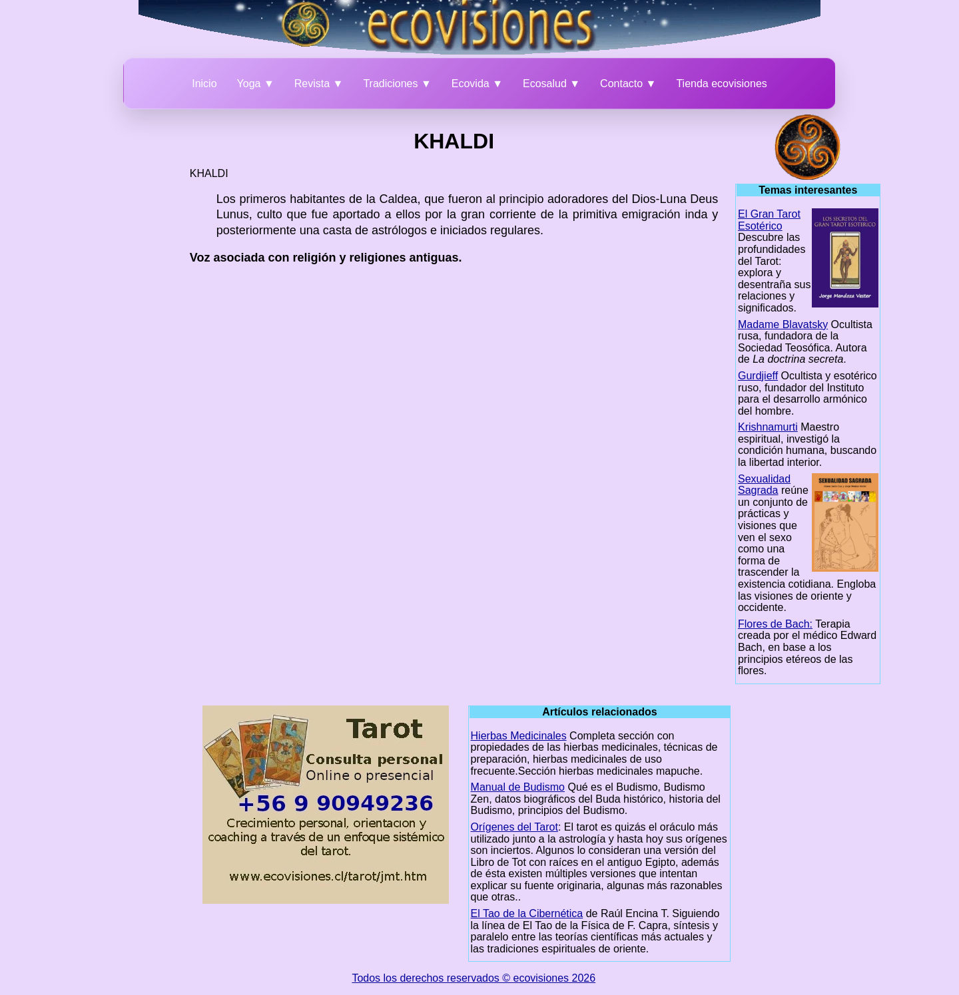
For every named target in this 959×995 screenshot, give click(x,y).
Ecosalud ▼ (551, 83)
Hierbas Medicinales (519, 735)
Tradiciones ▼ (397, 83)
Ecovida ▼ (477, 83)
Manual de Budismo (518, 787)
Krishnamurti (768, 427)
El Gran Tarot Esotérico (769, 220)
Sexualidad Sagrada (764, 485)
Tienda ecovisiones (721, 83)
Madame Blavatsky (783, 324)
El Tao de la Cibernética (527, 913)
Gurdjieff (758, 375)
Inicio (204, 83)
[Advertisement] (117, 314)
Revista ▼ (319, 83)
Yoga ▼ (255, 83)
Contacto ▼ (628, 83)
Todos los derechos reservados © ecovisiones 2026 (473, 978)
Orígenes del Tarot (514, 827)
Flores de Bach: (775, 624)
